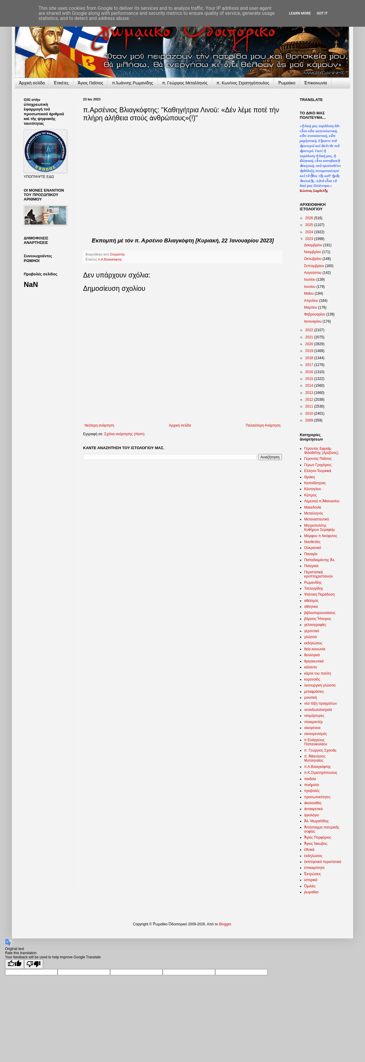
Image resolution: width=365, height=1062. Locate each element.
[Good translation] (14, 964)
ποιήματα (311, 785)
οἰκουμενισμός (315, 734)
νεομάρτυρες (314, 716)
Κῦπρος (310, 495)
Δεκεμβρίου (313, 245)
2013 (309, 393)
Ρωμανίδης (313, 582)
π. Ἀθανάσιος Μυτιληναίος (315, 758)
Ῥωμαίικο (286, 83)
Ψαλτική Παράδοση (319, 594)
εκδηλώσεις (313, 643)
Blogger (225, 924)
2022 (309, 330)
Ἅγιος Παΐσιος (90, 83)
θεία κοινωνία (314, 649)
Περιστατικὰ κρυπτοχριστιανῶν (318, 574)
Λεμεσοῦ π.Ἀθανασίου (321, 501)
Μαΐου (309, 293)
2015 (309, 379)
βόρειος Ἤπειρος (317, 619)
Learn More (300, 13)
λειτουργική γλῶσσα (320, 685)
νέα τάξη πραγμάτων (320, 703)
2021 (309, 337)
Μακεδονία (312, 507)
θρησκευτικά (314, 661)
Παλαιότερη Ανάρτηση (263, 425)
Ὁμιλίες (310, 886)
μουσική (310, 697)
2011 (309, 406)
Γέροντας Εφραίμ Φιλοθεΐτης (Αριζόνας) (321, 450)
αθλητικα (311, 607)
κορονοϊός (312, 679)
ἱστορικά (310, 880)
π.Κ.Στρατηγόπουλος (320, 773)
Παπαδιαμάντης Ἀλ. (319, 560)
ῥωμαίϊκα (311, 892)
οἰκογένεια (312, 728)
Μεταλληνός (313, 513)
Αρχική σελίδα (180, 425)
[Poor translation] (33, 964)
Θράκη (309, 477)
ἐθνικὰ (309, 850)
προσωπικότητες (317, 797)
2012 (309, 399)
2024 (309, 232)
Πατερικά (311, 566)
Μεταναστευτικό (316, 519)
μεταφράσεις (314, 691)
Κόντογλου (312, 489)
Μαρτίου (311, 307)
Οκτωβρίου (313, 259)
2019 (309, 351)
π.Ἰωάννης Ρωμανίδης (132, 83)
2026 (309, 218)
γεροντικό (311, 631)
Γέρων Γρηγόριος (317, 465)
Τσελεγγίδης (313, 588)
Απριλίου (311, 301)
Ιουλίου (310, 279)
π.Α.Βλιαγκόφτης (110, 259)
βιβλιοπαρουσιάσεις (319, 613)
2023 (309, 239)
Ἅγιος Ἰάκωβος (315, 844)
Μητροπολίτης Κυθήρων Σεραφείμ (319, 527)
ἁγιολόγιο (311, 815)
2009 (309, 420)
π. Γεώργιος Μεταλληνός (184, 83)
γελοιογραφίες (315, 625)
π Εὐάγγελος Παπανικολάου (315, 742)
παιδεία (310, 779)
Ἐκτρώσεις (312, 874)
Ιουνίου (310, 287)
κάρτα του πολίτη (317, 673)
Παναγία (310, 554)
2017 (309, 365)
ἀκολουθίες (313, 803)
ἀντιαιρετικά (313, 809)
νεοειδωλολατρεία (318, 710)
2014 (309, 386)
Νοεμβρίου (313, 252)
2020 (309, 344)
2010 (309, 413)
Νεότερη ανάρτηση (99, 425)
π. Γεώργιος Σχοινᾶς (320, 750)
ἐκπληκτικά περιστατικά (322, 862)
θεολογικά (312, 655)
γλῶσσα (310, 637)
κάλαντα (310, 667)
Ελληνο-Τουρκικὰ (317, 471)
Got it (322, 13)
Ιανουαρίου (313, 321)
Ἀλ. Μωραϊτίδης (316, 821)
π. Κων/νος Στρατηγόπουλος (243, 83)
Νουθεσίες (312, 542)
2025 (309, 225)
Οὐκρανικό (312, 548)
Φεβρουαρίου (315, 314)
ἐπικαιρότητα (314, 868)
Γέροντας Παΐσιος (318, 459)
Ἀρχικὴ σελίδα (32, 83)
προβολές (312, 791)
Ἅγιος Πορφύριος (317, 837)
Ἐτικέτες (61, 83)
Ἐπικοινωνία (315, 83)
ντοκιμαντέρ (313, 722)
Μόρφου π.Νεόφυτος (320, 536)
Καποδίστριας (315, 483)
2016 (309, 372)
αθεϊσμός (311, 601)
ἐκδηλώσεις (313, 856)
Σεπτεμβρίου (314, 266)
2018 (309, 358)
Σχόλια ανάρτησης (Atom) (124, 434)
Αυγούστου (313, 273)
